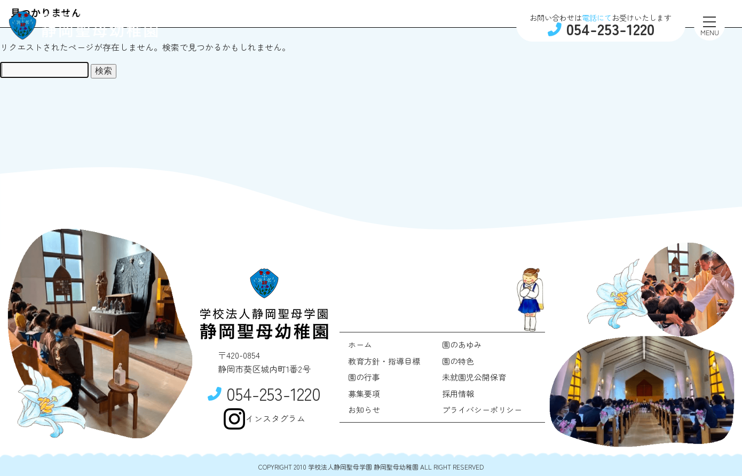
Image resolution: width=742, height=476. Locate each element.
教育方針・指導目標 (384, 361)
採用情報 (458, 393)
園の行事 (364, 377)
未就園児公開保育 (474, 377)
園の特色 (458, 361)
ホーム (360, 344)
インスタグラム (264, 419)
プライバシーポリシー (482, 409)
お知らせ (364, 409)
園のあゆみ (462, 344)
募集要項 (364, 393)
